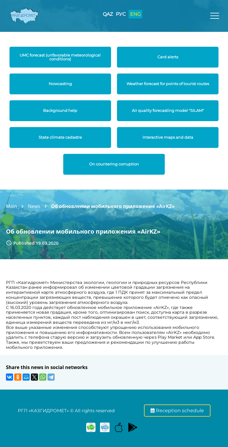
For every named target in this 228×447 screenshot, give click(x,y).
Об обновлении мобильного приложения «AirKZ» (113, 206)
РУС (121, 14)
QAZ (108, 14)
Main (11, 206)
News (34, 206)
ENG (135, 14)
